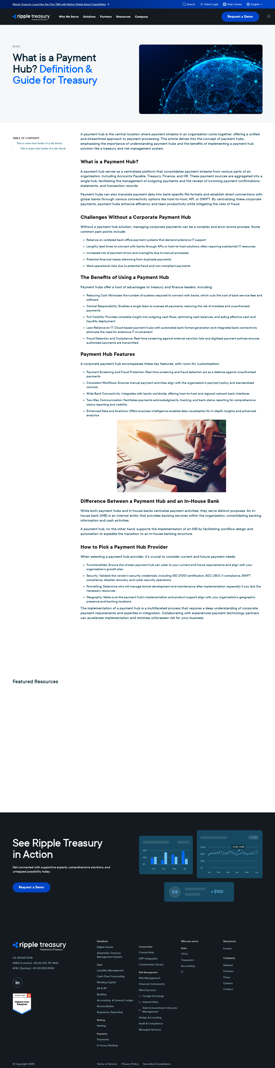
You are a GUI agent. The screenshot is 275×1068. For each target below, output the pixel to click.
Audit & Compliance (151, 1023)
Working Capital (106, 982)
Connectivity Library (151, 964)
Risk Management (149, 978)
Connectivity (146, 952)
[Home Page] (31, 17)
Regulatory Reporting (110, 1012)
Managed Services (150, 1029)
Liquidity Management (110, 970)
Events (227, 948)
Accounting (188, 966)
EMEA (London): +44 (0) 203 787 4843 (35, 963)
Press (226, 977)
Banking (101, 994)
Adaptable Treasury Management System (109, 954)
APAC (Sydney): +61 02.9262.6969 (33, 968)
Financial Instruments (152, 984)
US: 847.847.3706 (23, 957)
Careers (228, 983)
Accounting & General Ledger (115, 1000)
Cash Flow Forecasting (110, 976)
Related (228, 965)
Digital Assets (105, 947)
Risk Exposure (147, 990)
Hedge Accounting (150, 1017)
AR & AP (102, 988)
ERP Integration (148, 958)
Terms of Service (107, 1064)
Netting (101, 1025)
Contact (228, 989)
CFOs (184, 954)
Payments (103, 1039)
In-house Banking (107, 1045)
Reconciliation (105, 1006)
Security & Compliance (157, 1064)
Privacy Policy (130, 1064)
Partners (228, 971)
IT (182, 972)
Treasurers (187, 960)
